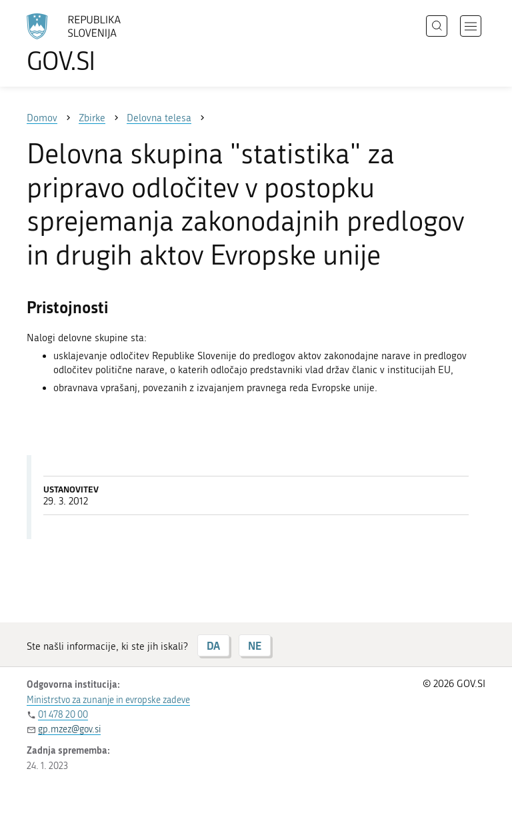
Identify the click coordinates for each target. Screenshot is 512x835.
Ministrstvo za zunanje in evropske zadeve (108, 700)
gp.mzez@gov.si (69, 729)
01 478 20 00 (63, 714)
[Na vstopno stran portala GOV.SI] (93, 43)
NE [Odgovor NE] (254, 645)
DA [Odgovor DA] (213, 645)
